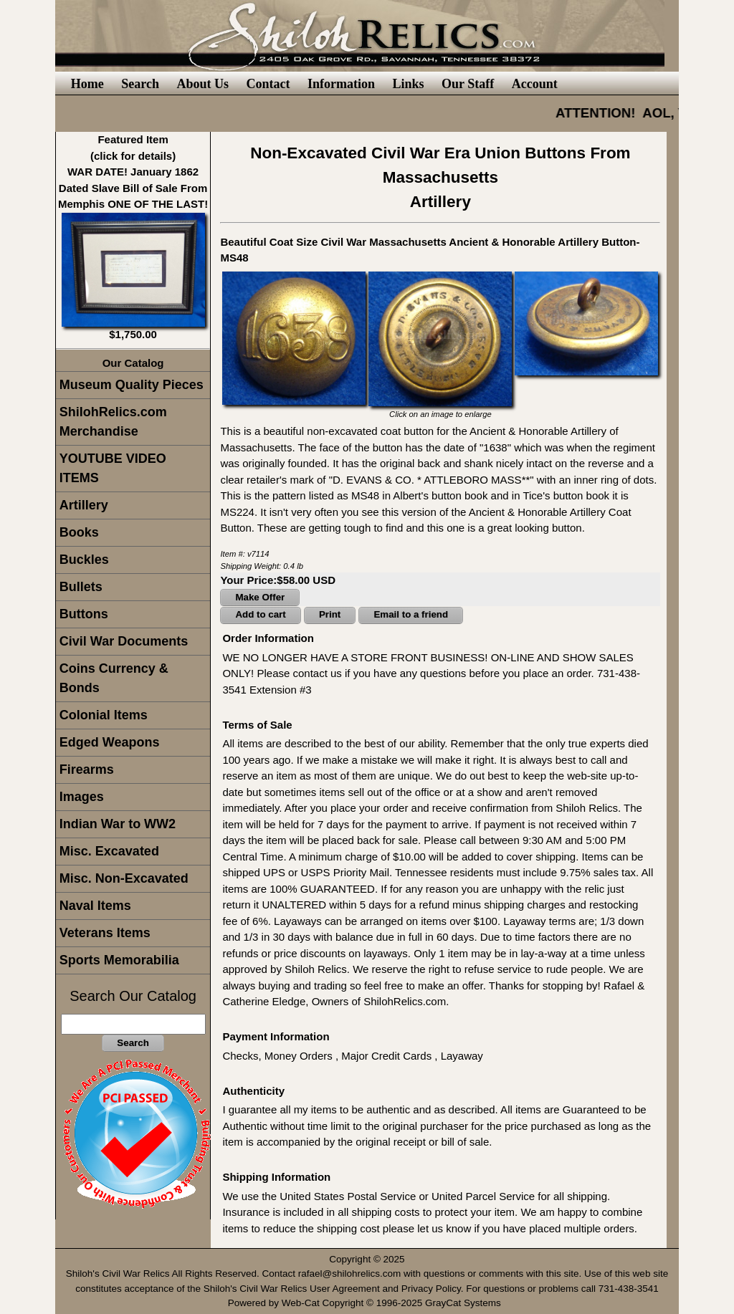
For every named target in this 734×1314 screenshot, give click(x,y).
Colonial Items (103, 715)
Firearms (86, 769)
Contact (268, 84)
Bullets (81, 587)
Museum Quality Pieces (131, 385)
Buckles (84, 559)
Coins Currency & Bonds (113, 678)
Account (535, 84)
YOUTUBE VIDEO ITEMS (112, 468)
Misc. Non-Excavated (124, 878)
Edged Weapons (109, 742)
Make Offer (260, 597)
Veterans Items (105, 933)
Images (81, 797)
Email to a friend (410, 614)
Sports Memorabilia (119, 960)
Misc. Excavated (109, 851)
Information (341, 84)
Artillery (83, 505)
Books (79, 532)
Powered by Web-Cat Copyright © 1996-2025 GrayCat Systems (367, 1303)
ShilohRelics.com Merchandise (113, 421)
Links (408, 84)
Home (87, 84)
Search (140, 84)
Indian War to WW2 (117, 824)
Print (329, 614)
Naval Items (95, 905)
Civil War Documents (123, 641)
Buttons (83, 614)
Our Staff (468, 84)
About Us (202, 84)
